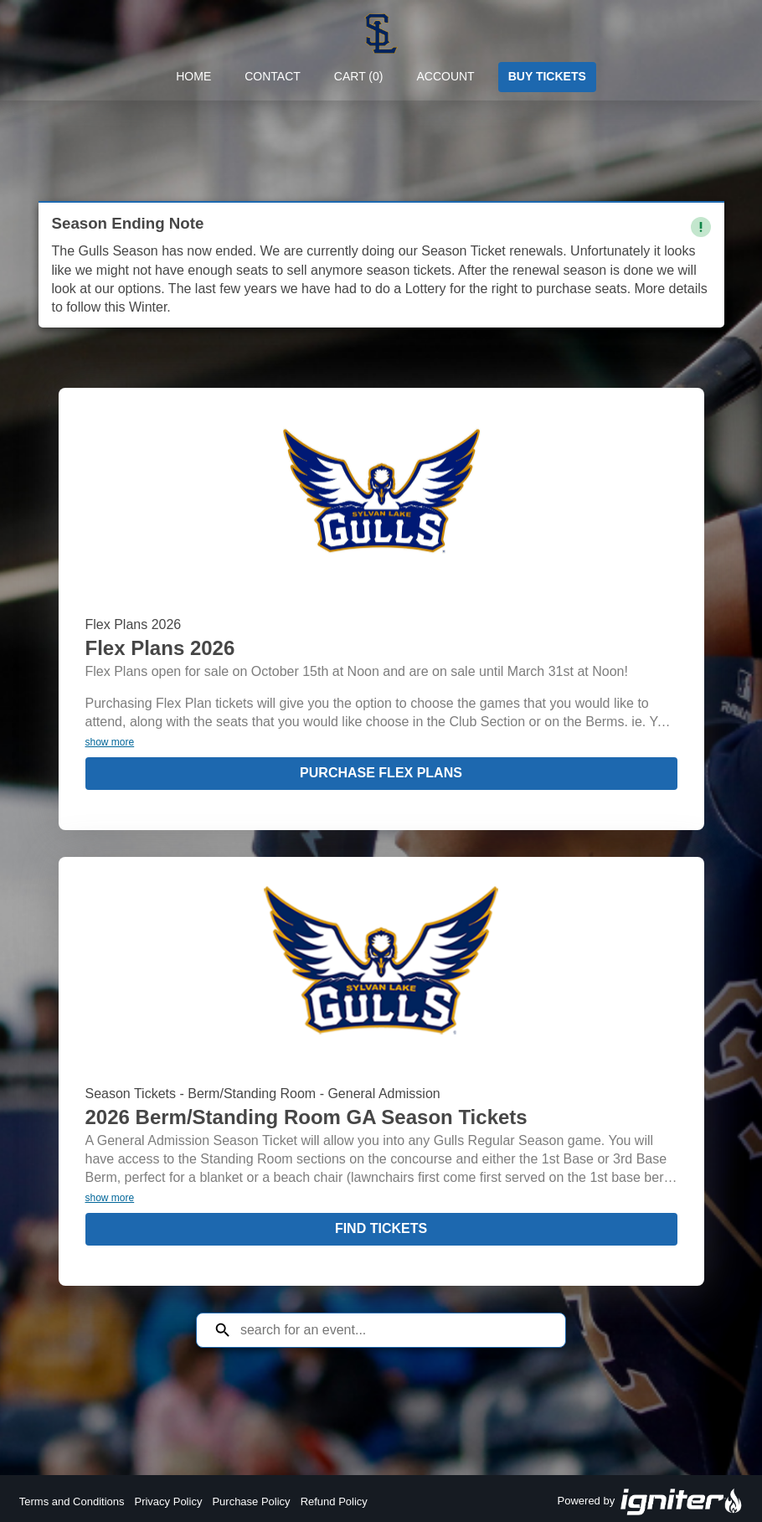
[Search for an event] (393, 1330)
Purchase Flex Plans (381, 773)
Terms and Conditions (72, 1501)
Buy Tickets (547, 76)
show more (110, 742)
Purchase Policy (251, 1501)
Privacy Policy (168, 1501)
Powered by (651, 1501)
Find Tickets (381, 1228)
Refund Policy (334, 1501)
